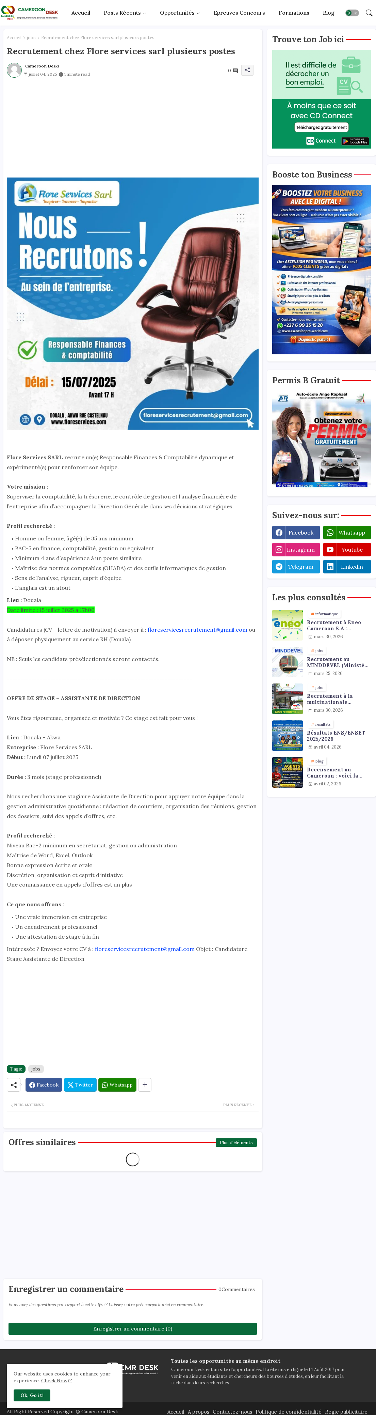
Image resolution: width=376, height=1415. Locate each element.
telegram (300, 566)
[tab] (81, 13)
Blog (328, 12)
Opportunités (177, 12)
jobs (31, 38)
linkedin (352, 566)
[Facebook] (44, 1085)
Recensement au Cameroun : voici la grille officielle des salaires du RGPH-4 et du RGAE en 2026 (336, 773)
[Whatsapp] (117, 1085)
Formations (294, 12)
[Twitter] (80, 1085)
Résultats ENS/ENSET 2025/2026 (336, 736)
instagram (301, 549)
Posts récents (122, 12)
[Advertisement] (133, 130)
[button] (352, 13)
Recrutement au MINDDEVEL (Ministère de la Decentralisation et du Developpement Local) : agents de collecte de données (338, 662)
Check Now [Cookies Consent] (54, 1381)
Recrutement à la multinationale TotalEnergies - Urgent (338, 699)
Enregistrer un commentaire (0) (132, 1328)
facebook (301, 532)
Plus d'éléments (236, 1142)
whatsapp (352, 532)
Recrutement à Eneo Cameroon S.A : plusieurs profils (334, 625)
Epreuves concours (239, 12)
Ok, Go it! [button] (32, 1395)
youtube (352, 549)
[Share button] (144, 1085)
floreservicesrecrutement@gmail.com (197, 629)
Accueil (80, 12)
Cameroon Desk (99, 1412)
